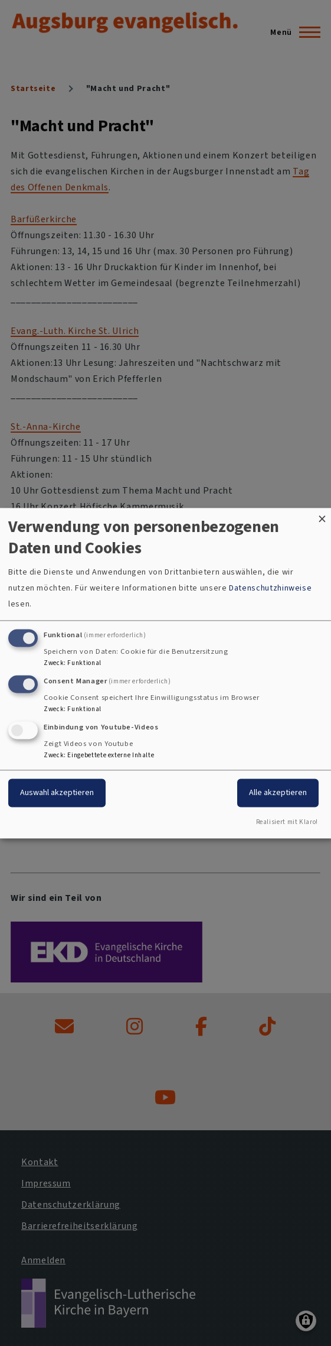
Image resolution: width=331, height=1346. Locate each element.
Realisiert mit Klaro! (287, 822)
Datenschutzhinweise (270, 588)
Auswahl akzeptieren (57, 792)
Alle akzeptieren (278, 792)
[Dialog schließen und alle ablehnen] (322, 515)
